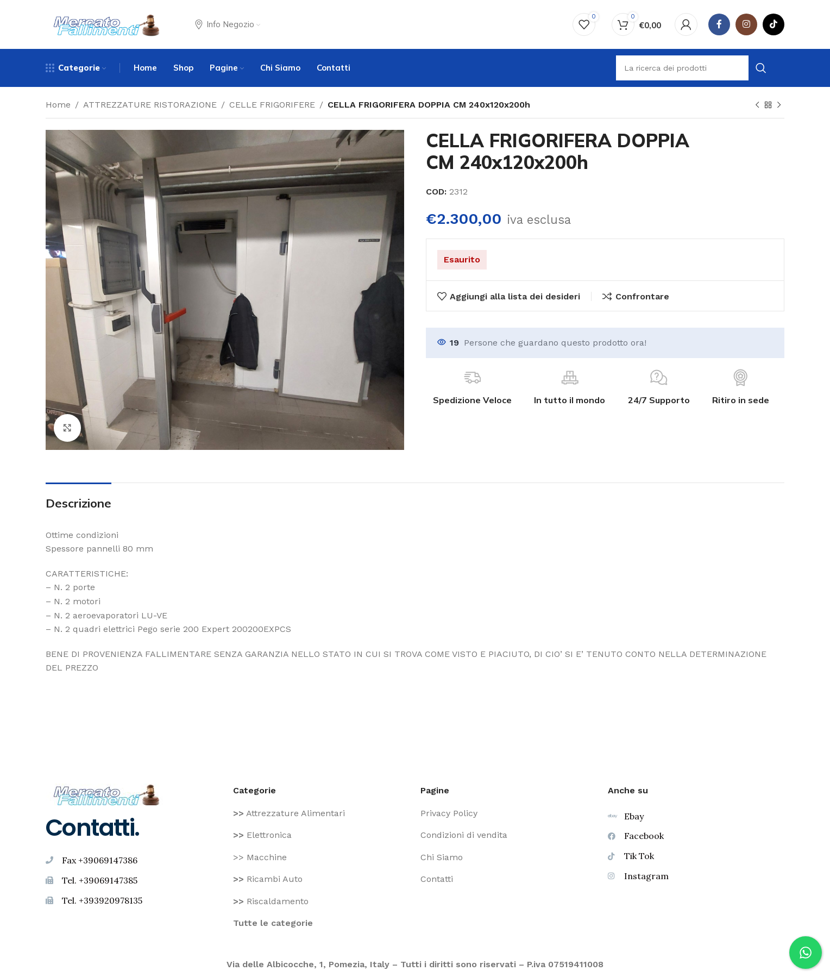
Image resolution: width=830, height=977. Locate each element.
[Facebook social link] (719, 24)
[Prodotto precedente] (757, 105)
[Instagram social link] (746, 24)
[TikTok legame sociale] (773, 24)
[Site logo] (107, 23)
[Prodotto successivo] (779, 105)
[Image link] (107, 793)
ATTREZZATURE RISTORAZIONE (150, 104)
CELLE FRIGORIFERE (272, 104)
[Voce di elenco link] (321, 813)
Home (58, 104)
